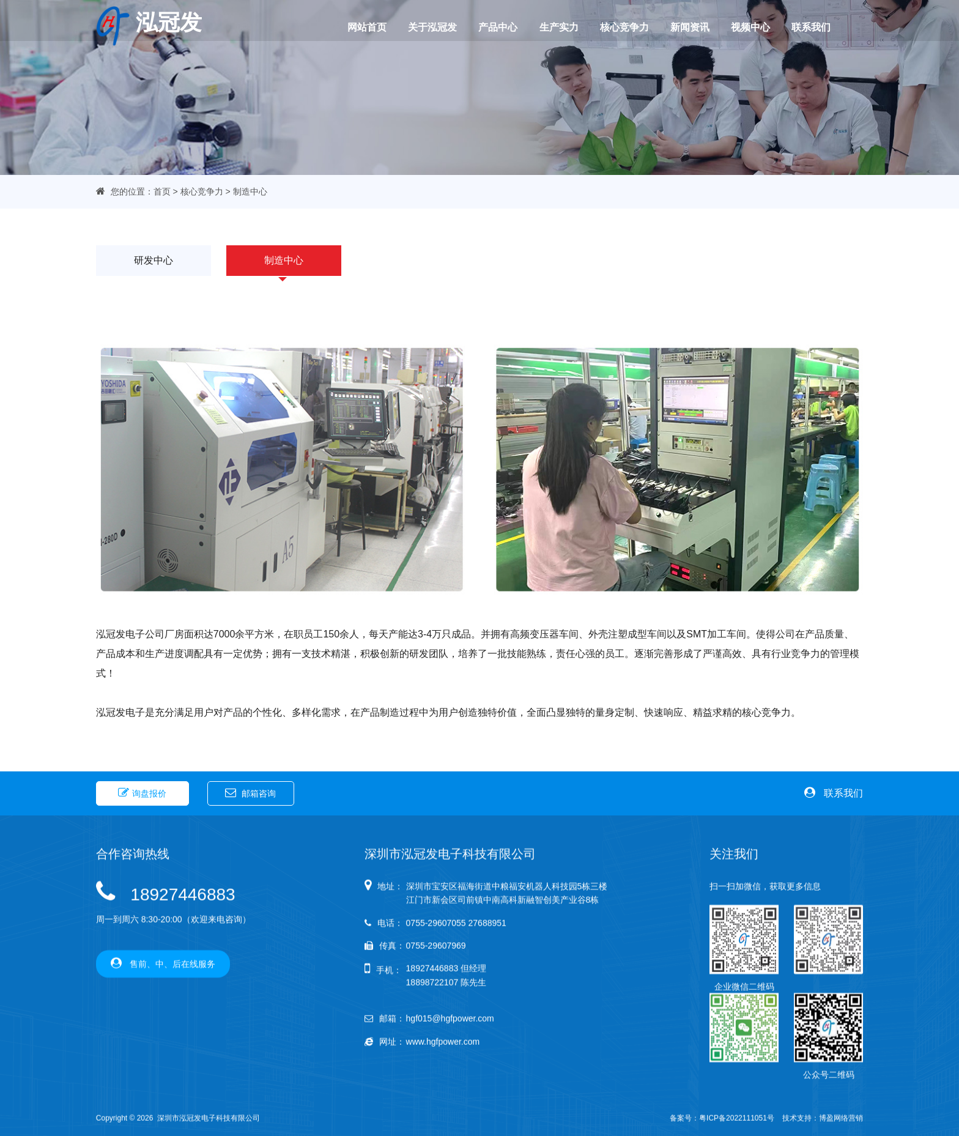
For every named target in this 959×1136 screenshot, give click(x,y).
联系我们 (799, 27)
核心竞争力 (618, 27)
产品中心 (497, 27)
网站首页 (371, 27)
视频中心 (741, 27)
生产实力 (556, 27)
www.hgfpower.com (443, 1122)
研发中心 (153, 261)
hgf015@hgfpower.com (450, 1099)
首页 (162, 191)
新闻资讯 (682, 27)
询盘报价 (142, 791)
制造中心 (283, 261)
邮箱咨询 (250, 791)
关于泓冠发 (434, 27)
